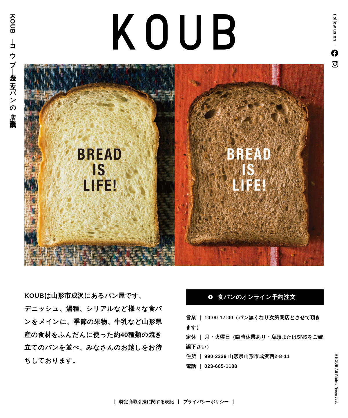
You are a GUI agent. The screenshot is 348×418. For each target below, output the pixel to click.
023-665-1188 (220, 366)
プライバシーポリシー (206, 401)
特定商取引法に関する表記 (146, 401)
